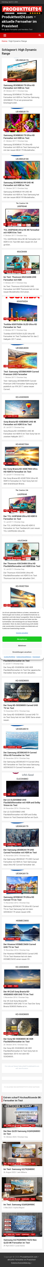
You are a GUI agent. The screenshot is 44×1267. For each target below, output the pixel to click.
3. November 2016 (10, 997)
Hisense (11, 939)
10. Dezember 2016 (11, 711)
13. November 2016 (11, 903)
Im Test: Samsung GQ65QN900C (19, 1204)
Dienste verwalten (22, 633)
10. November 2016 (11, 950)
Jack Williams (22, 1172)
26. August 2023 (10, 1172)
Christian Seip (23, 91)
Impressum (36, 657)
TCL (9, 224)
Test (19, 80)
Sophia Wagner (19, 1208)
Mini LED (11, 1125)
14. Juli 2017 (8, 475)
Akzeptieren (22, 639)
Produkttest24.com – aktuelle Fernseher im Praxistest (19, 21)
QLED (18, 1125)
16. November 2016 (11, 856)
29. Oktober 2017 (10, 91)
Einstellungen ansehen (22, 652)
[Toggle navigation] (5, 35)
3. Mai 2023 (8, 1208)
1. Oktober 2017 (9, 377)
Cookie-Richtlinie (9, 657)
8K (5, 1125)
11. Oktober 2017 (10, 188)
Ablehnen (22, 646)
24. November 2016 (11, 808)
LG (9, 794)
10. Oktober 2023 (10, 1137)
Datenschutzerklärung (23, 657)
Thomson (17, 271)
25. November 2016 (11, 758)
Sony (10, 416)
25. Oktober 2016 (10, 1045)
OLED (10, 319)
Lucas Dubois (20, 1246)
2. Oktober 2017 (9, 330)
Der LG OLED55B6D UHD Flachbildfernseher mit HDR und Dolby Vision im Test (22, 803)
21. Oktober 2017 (10, 141)
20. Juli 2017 (8, 427)
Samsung (11, 80)
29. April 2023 (9, 1246)
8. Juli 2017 (8, 664)
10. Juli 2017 (8, 569)
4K (5, 80)
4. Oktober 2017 (9, 235)
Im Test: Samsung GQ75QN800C (19, 1169)
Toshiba (22, 319)
